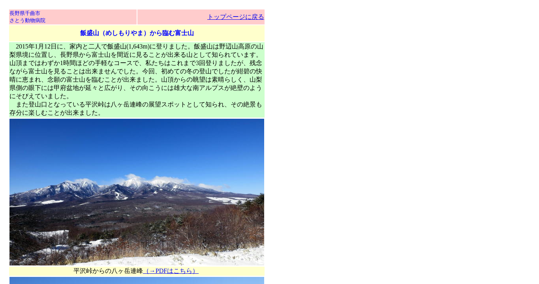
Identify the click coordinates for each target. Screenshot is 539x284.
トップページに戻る (235, 16)
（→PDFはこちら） (171, 270)
